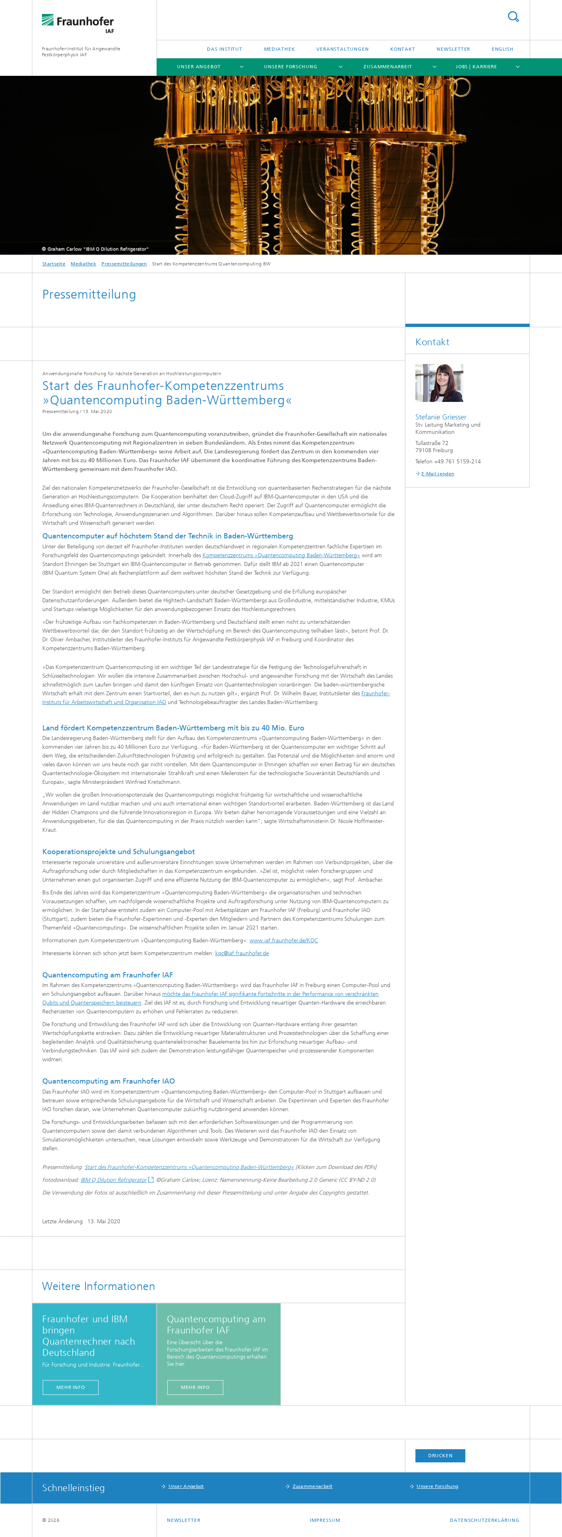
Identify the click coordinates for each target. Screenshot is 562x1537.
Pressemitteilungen (124, 264)
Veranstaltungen (342, 49)
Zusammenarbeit (387, 66)
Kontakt (402, 49)
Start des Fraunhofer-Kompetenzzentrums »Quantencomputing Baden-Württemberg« (189, 1167)
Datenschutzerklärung (485, 1520)
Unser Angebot (199, 66)
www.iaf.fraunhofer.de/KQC (284, 940)
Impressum (325, 1520)
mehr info (70, 1387)
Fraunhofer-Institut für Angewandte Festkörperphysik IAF (81, 51)
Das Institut (224, 49)
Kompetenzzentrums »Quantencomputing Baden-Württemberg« (281, 555)
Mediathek (279, 49)
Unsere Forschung (290, 66)
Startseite (54, 264)
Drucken (440, 1455)
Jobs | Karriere (477, 66)
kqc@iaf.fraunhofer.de (242, 953)
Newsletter (453, 49)
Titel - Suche (513, 16)
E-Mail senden (437, 474)
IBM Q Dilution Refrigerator (114, 1180)
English (503, 49)
